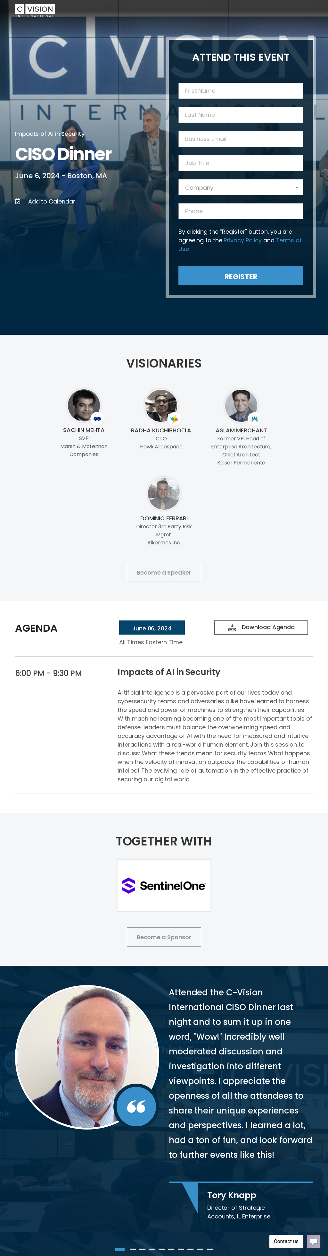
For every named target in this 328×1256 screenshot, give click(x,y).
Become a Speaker (164, 572)
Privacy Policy (243, 240)
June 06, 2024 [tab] (152, 628)
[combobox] (240, 187)
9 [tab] (200, 1249)
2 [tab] (133, 1249)
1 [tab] (118, 1249)
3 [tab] (142, 1249)
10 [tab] (210, 1249)
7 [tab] (181, 1249)
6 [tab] (171, 1249)
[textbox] (241, 187)
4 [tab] (152, 1249)
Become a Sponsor (164, 937)
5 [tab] (162, 1249)
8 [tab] (190, 1249)
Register (241, 277)
